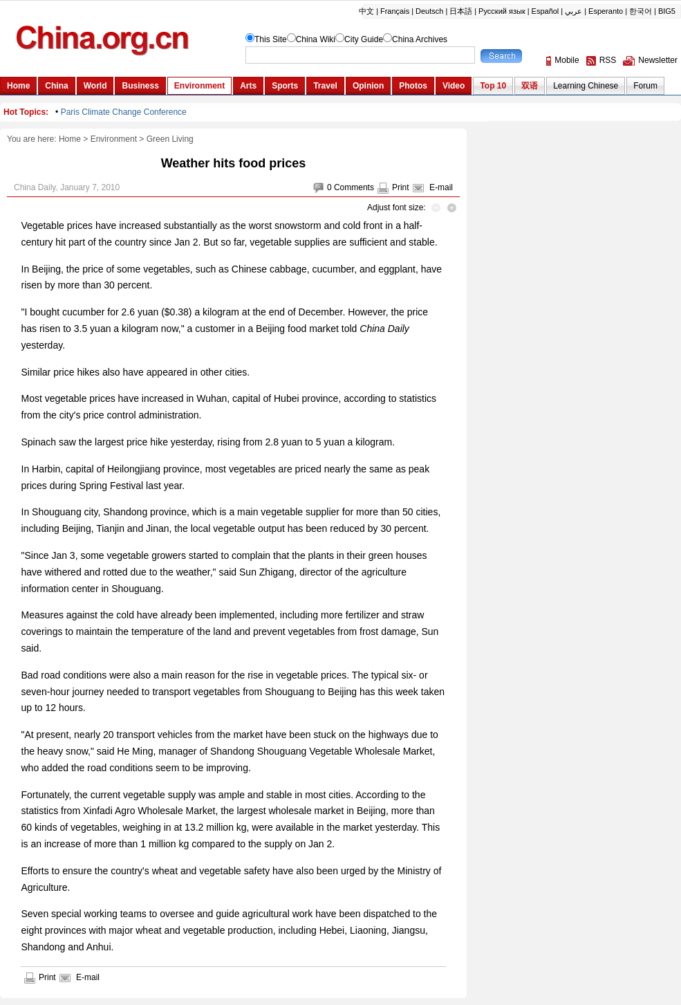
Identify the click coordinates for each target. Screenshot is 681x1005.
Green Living (170, 139)
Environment (114, 139)
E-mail (441, 187)
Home (70, 139)
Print (400, 187)
